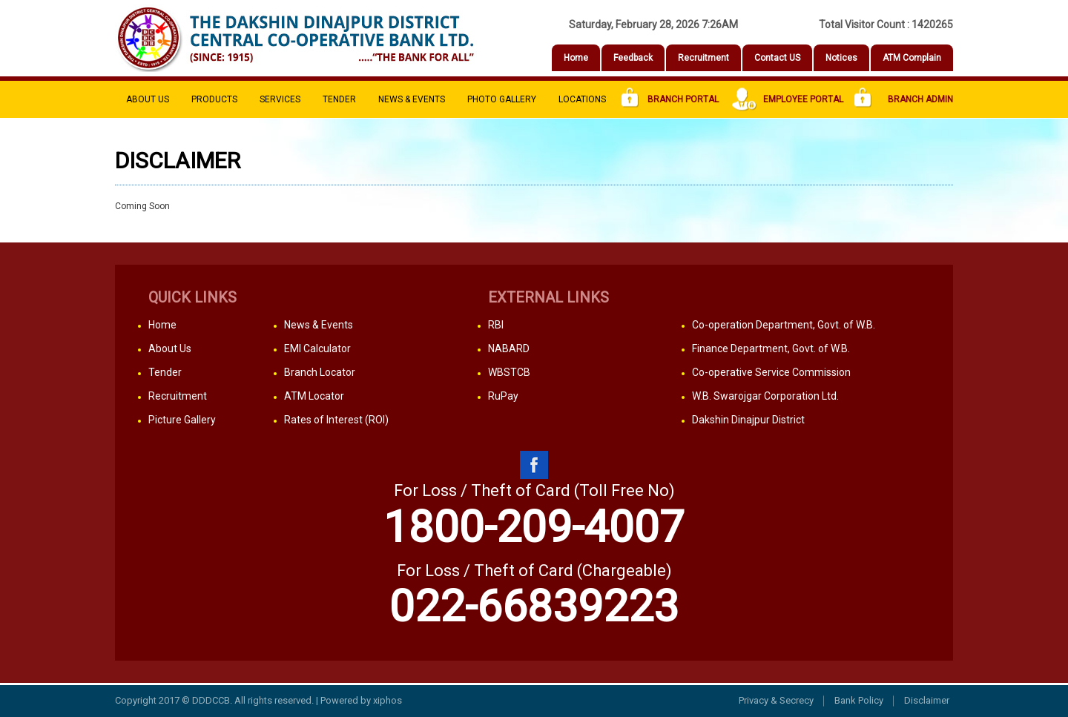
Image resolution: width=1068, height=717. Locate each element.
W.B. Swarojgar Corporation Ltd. (765, 396)
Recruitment (703, 58)
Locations (582, 99)
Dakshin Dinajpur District (748, 420)
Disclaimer (926, 700)
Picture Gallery (182, 420)
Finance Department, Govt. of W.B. (771, 348)
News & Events (411, 99)
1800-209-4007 (534, 526)
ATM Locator (314, 396)
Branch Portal (670, 99)
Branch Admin (903, 99)
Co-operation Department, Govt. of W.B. (783, 325)
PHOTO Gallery (501, 99)
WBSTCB (509, 372)
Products (214, 99)
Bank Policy (858, 700)
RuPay (503, 396)
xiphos (387, 700)
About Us (147, 99)
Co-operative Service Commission (771, 372)
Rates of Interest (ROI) (336, 420)
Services (280, 99)
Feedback (633, 58)
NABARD (509, 348)
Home (576, 58)
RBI (496, 325)
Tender (339, 99)
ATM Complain (912, 58)
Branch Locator (319, 372)
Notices (841, 58)
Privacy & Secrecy (776, 700)
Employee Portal (786, 99)
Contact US (777, 58)
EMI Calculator (317, 348)
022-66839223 (534, 606)
